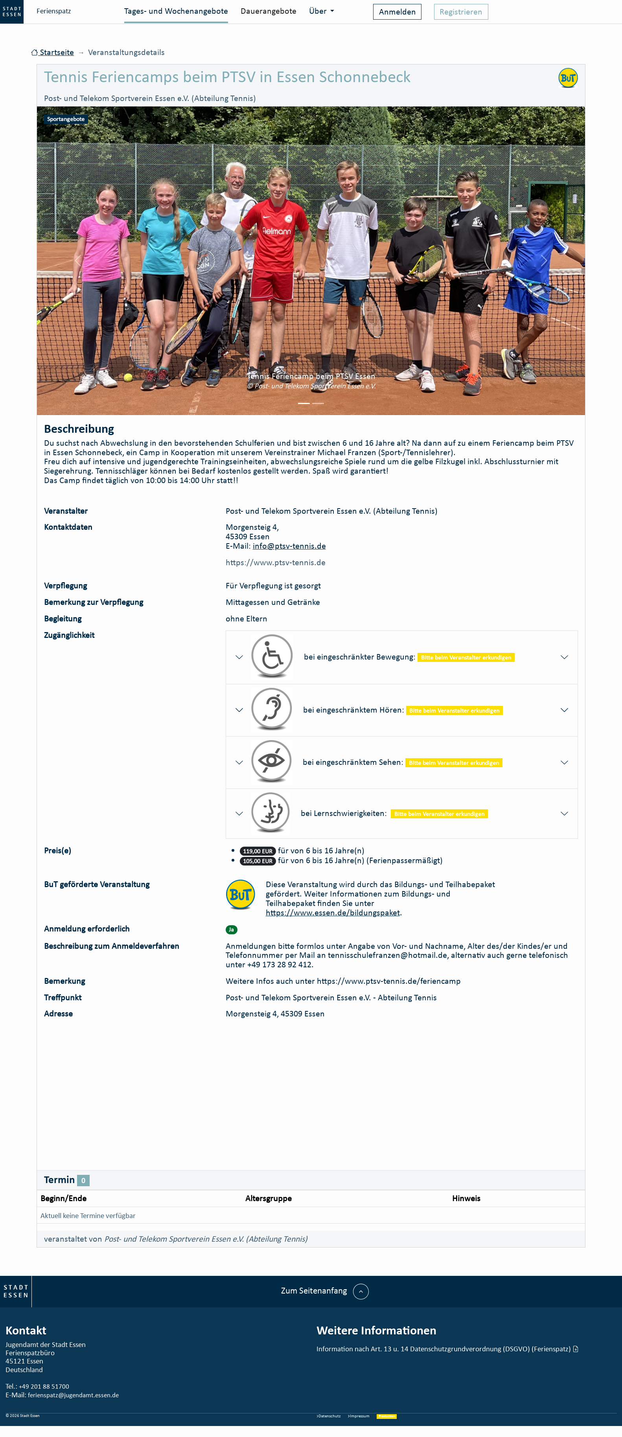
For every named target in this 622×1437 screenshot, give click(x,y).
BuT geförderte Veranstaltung (96, 884)
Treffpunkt (62, 997)
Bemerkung (64, 981)
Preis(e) (57, 851)
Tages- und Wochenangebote (176, 11)
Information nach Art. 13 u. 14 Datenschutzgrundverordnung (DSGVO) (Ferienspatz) (448, 1348)
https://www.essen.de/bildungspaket (333, 912)
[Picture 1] (318, 403)
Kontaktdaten (68, 527)
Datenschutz (329, 1416)
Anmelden (397, 11)
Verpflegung (65, 585)
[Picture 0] (304, 403)
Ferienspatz (35, 12)
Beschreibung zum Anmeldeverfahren (111, 946)
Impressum (359, 1416)
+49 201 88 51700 (44, 1386)
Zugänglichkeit (69, 635)
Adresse (58, 1013)
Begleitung (62, 618)
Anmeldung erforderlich (87, 929)
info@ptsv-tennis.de (289, 545)
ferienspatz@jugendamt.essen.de (73, 1395)
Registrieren (461, 11)
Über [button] (319, 11)
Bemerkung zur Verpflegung (93, 602)
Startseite (52, 52)
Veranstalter (66, 511)
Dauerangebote (268, 11)
